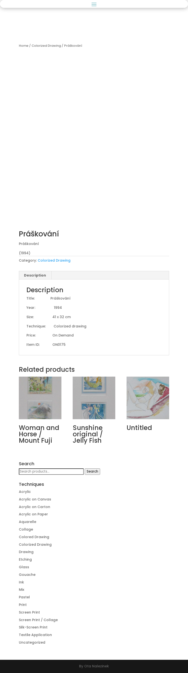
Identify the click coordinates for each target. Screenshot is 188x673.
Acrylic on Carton (34, 506)
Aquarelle (27, 521)
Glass (24, 567)
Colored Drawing (34, 536)
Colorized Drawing (46, 45)
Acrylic (25, 491)
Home (23, 45)
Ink (21, 582)
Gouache (27, 574)
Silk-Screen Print (33, 627)
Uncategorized (32, 642)
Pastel (24, 597)
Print (23, 604)
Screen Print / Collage (38, 619)
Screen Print (29, 612)
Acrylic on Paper (33, 514)
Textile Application (35, 634)
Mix (21, 589)
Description (35, 275)
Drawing (26, 551)
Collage (26, 529)
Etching (25, 559)
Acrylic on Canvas (35, 499)
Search (92, 471)
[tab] (35, 275)
